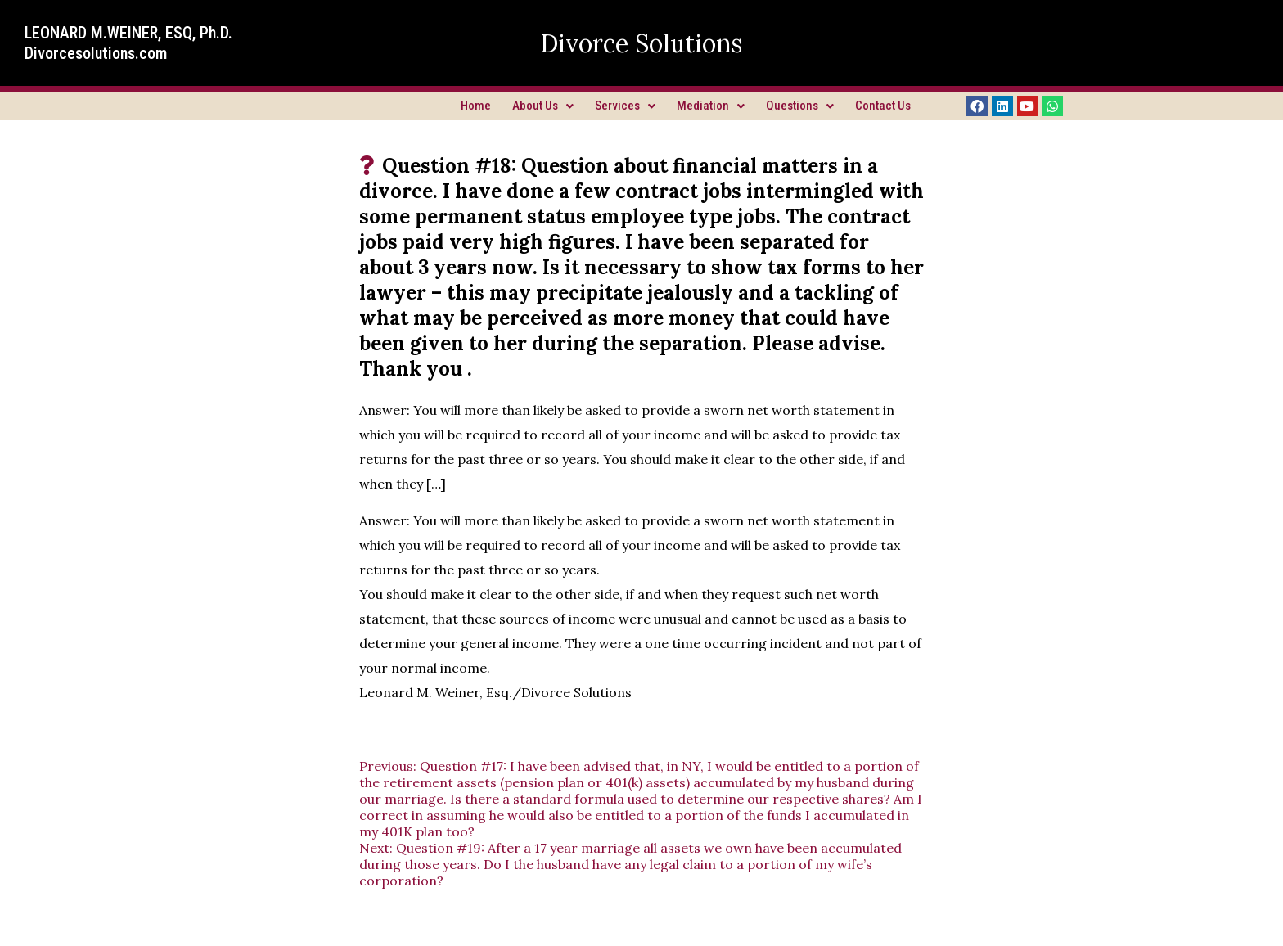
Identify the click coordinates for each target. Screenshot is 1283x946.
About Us (543, 105)
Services (625, 105)
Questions (800, 105)
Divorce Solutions (641, 43)
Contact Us (883, 105)
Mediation (711, 105)
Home (476, 105)
